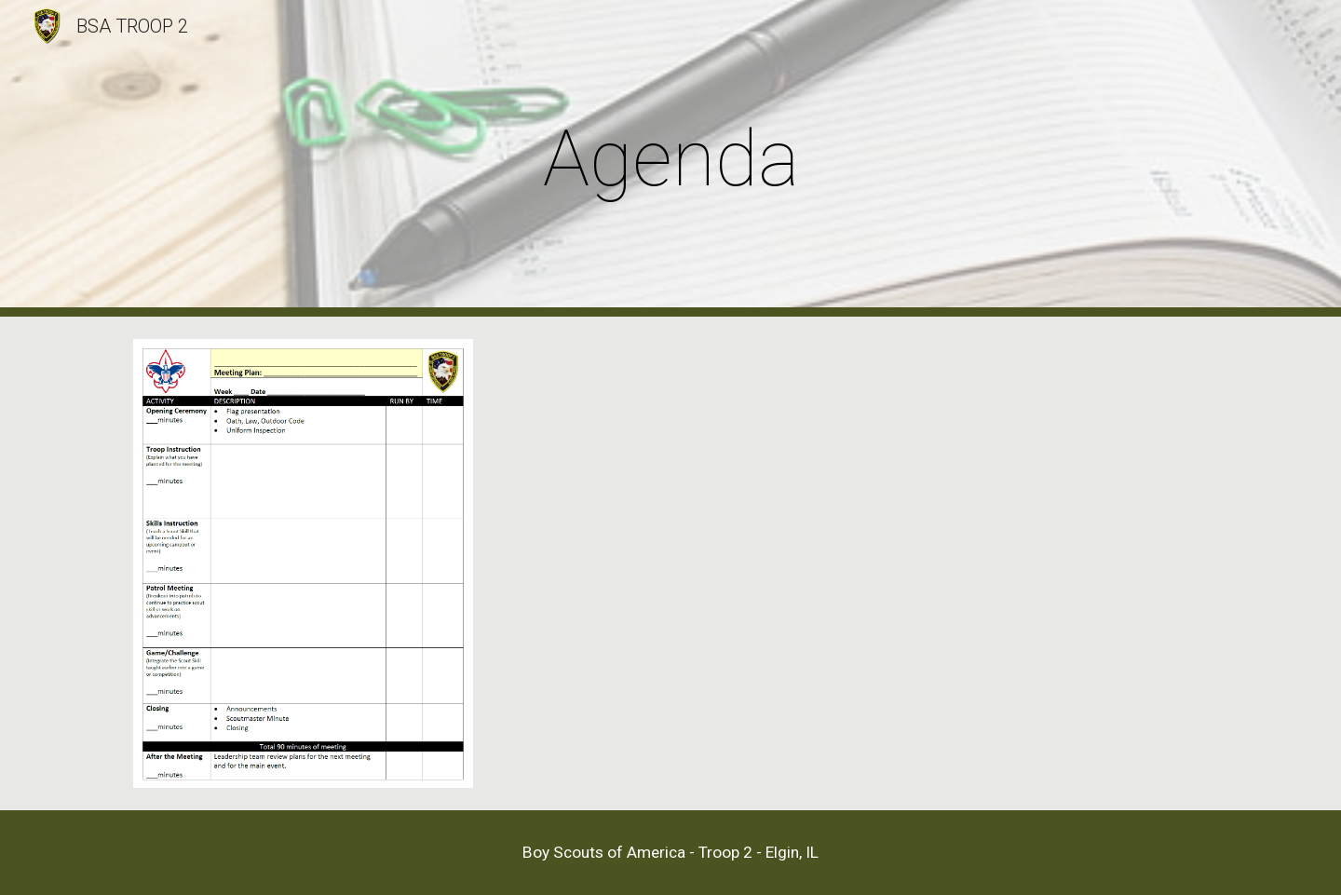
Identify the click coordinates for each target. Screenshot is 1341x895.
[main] (670, 158)
